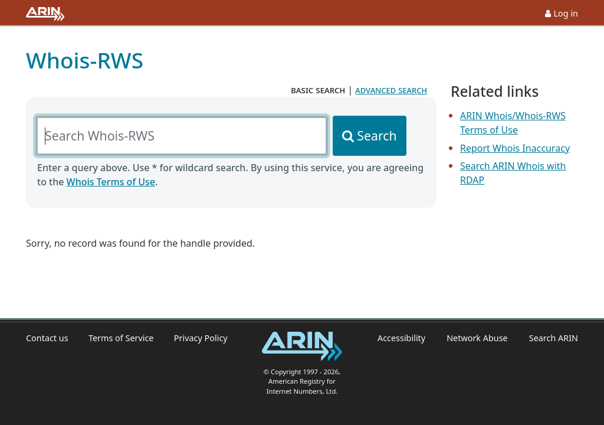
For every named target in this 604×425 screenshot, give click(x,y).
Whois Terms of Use (111, 181)
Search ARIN (553, 338)
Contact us (47, 338)
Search (376, 135)
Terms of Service (121, 338)
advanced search (391, 89)
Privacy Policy (201, 338)
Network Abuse (477, 338)
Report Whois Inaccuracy (515, 148)
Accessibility (401, 338)
